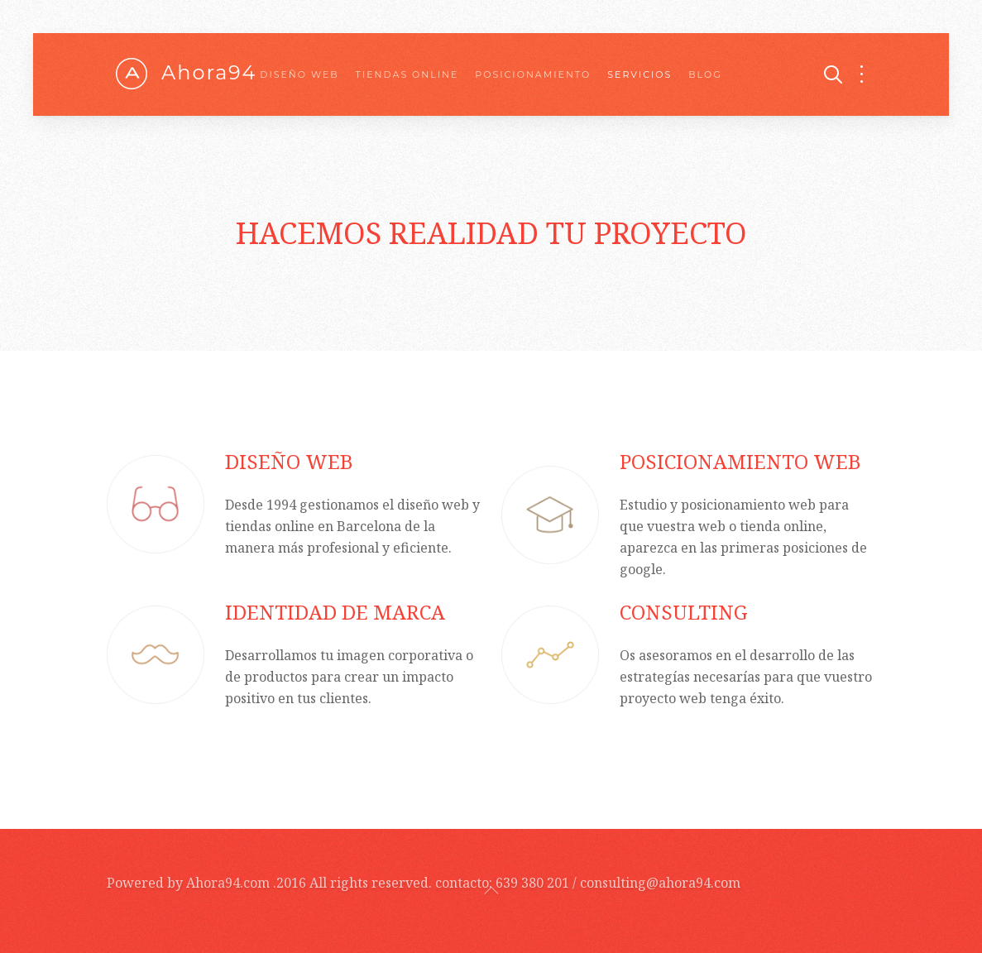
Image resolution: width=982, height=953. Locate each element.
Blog (704, 74)
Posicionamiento (533, 74)
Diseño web (299, 74)
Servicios (639, 74)
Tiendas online (407, 74)
